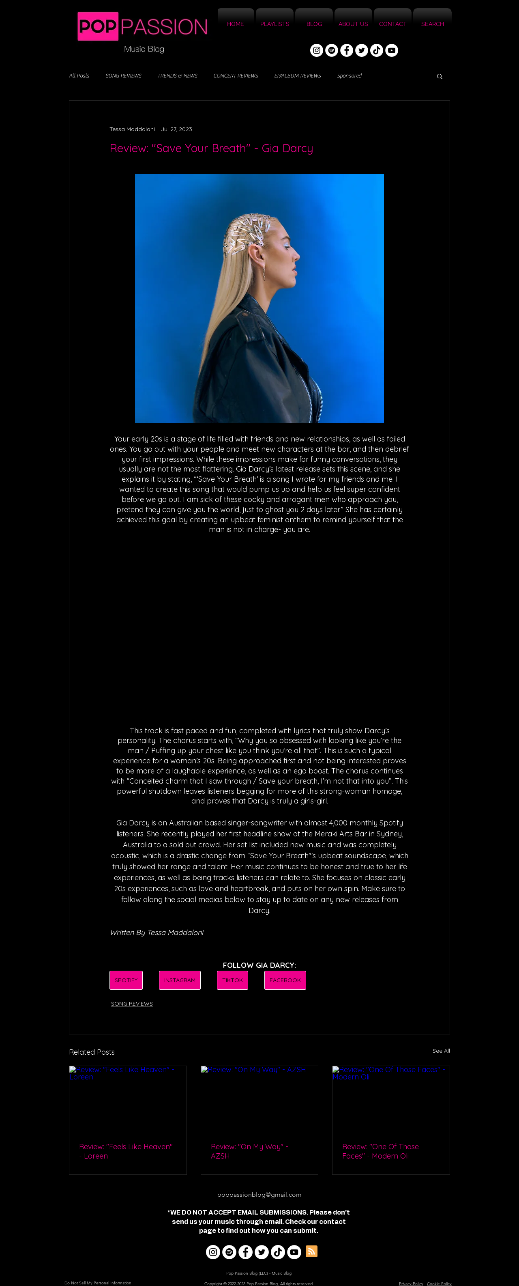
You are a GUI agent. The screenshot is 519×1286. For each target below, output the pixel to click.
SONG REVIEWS (123, 76)
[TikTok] (376, 50)
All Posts (79, 76)
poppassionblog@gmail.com (259, 1194)
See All (441, 1050)
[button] (440, 76)
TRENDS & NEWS (177, 76)
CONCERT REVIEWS (235, 76)
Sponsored (349, 76)
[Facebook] (346, 50)
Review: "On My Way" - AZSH (249, 1151)
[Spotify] (331, 50)
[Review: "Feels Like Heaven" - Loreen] (128, 1099)
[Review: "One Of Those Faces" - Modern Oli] (391, 1099)
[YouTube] (391, 50)
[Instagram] (316, 50)
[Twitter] (361, 50)
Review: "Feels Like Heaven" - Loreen (126, 1151)
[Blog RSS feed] (311, 1251)
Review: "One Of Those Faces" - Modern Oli (380, 1151)
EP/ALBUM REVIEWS (297, 76)
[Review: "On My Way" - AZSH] (259, 1099)
